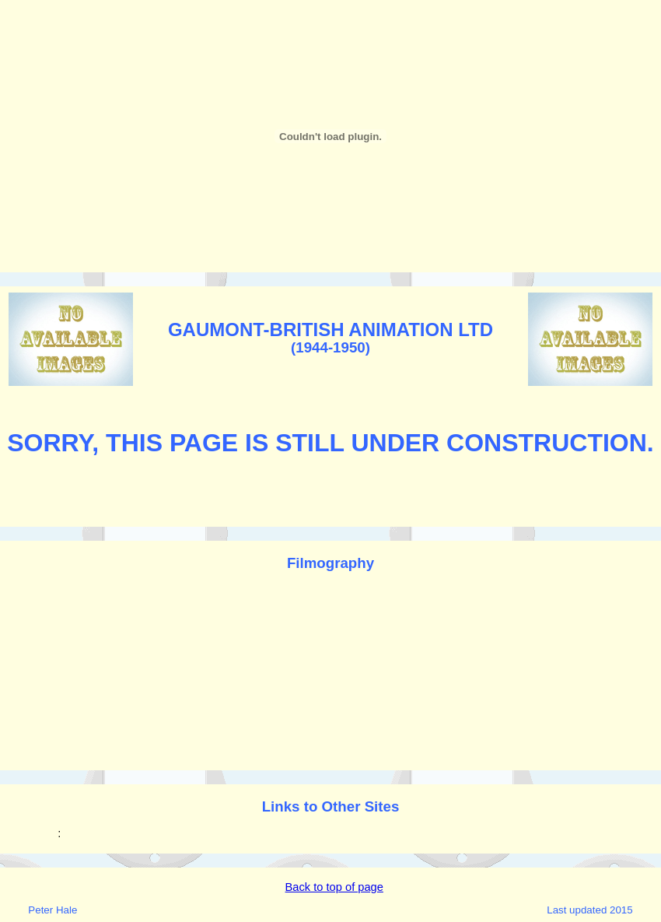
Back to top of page (334, 887)
